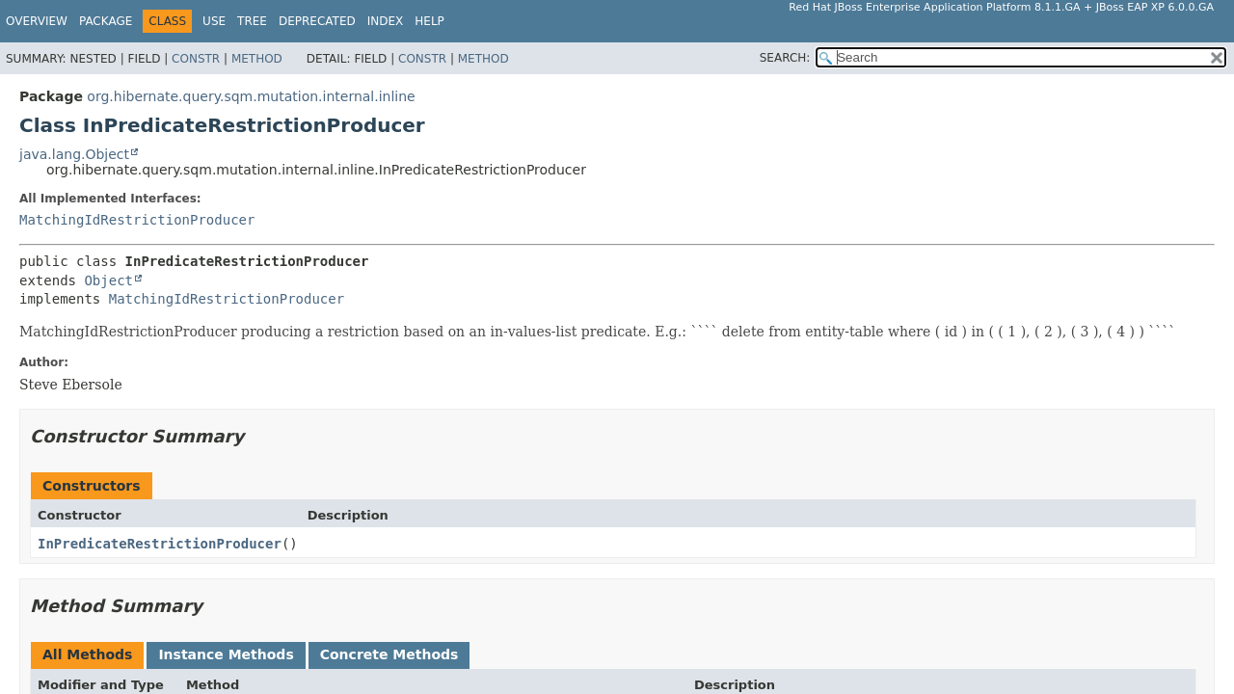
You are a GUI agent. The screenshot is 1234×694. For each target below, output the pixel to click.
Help (429, 21)
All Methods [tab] (87, 654)
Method (256, 59)
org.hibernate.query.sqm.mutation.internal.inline (251, 96)
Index (385, 21)
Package (105, 21)
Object (108, 280)
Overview (36, 21)
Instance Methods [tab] (225, 654)
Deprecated (317, 21)
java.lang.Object (74, 154)
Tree (252, 21)
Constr (196, 59)
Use (214, 21)
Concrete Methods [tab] (389, 654)
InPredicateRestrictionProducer (160, 543)
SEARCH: (785, 58)
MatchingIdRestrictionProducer (137, 219)
